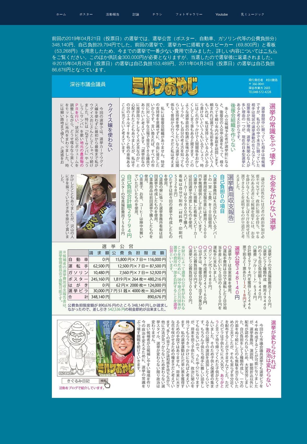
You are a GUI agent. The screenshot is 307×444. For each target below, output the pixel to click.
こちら (270, 51)
